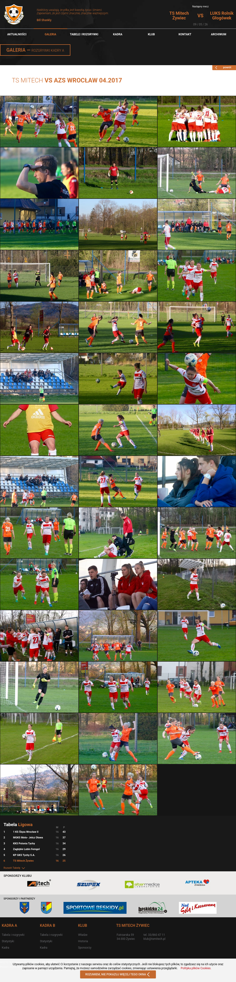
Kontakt (185, 34)
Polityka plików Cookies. (196, 968)
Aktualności (16, 34)
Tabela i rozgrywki (13, 935)
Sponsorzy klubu (18, 875)
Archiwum (218, 34)
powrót (222, 67)
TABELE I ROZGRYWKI (84, 34)
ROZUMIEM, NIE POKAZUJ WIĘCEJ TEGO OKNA (118, 974)
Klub (151, 34)
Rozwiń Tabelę (15, 867)
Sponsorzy (84, 947)
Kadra (117, 34)
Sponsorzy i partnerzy (19, 898)
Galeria (50, 34)
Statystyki (8, 941)
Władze (82, 935)
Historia (83, 941)
